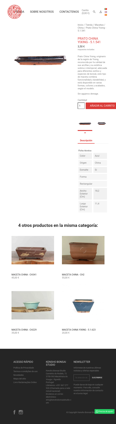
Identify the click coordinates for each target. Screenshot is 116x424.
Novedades (18, 375)
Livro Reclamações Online (25, 382)
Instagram (21, 412)
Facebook (14, 412)
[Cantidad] (81, 106)
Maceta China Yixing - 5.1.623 (79, 329)
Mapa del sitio (19, 378)
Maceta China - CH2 (73, 274)
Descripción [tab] (86, 140)
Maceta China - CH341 (24, 274)
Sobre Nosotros (42, 11)
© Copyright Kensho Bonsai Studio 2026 (84, 412)
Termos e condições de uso (25, 371)
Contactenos (69, 11)
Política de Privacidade (23, 368)
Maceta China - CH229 (24, 329)
